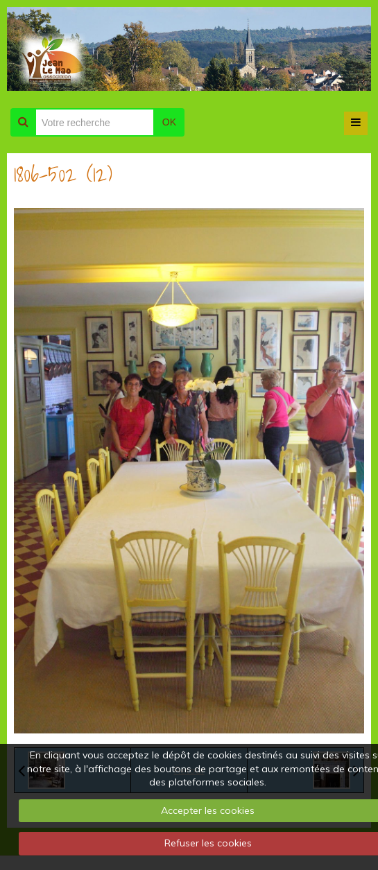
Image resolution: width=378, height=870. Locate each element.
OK (169, 122)
